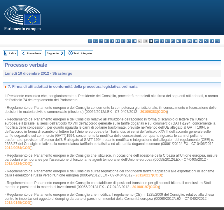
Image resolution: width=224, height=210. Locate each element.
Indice (13, 53)
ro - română (195, 41)
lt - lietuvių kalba (162, 41)
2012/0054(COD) (18, 148)
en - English (129, 41)
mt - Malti (173, 41)
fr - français (134, 41)
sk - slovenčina (201, 41)
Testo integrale (83, 53)
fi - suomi (212, 41)
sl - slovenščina (206, 41)
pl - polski (184, 41)
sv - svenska (217, 41)
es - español (95, 41)
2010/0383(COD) (153, 112)
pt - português (190, 41)
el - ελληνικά (123, 41)
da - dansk (106, 41)
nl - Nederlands (178, 41)
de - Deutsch (112, 41)
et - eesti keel (118, 41)
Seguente (53, 53)
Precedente (34, 53)
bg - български (90, 41)
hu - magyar (167, 41)
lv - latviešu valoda (156, 41)
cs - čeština (101, 41)
